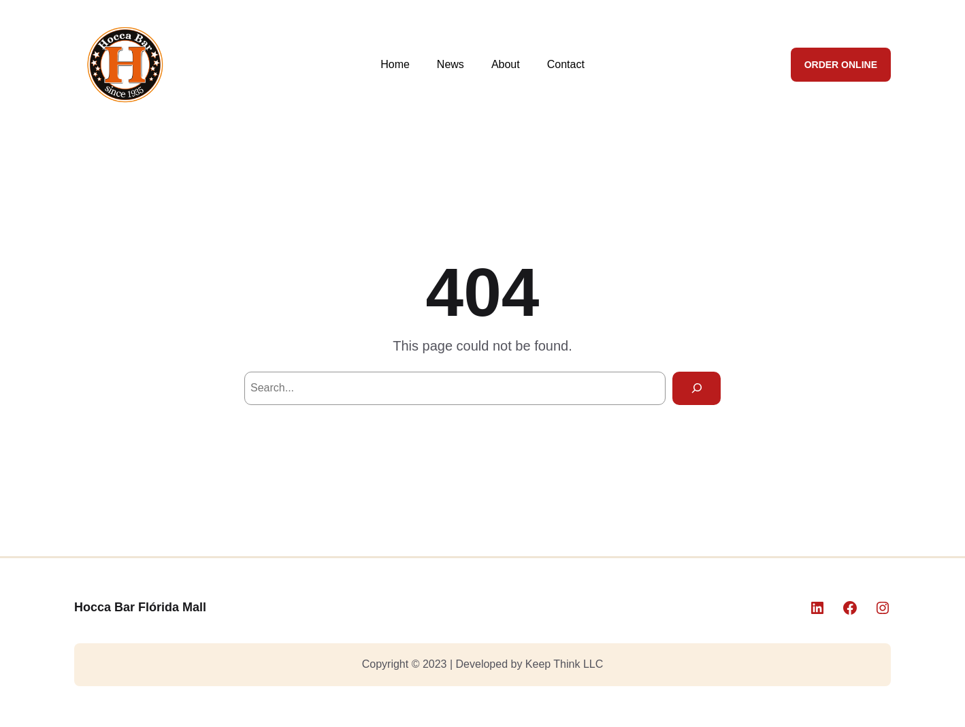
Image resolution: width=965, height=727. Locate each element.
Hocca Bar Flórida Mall (140, 607)
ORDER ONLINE (840, 64)
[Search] (696, 388)
